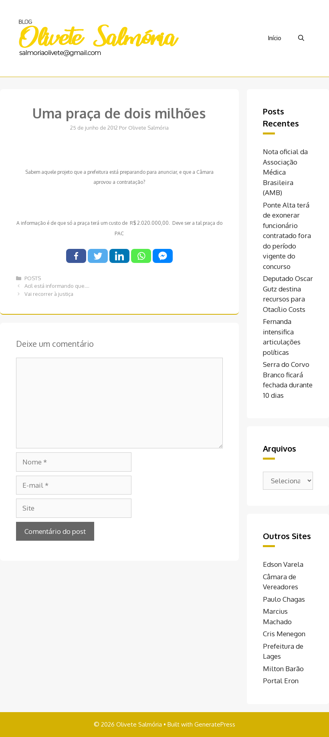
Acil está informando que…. (56, 286)
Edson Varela (283, 564)
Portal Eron (281, 680)
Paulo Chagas (284, 599)
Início (274, 38)
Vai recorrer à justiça (48, 294)
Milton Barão (283, 668)
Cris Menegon (284, 633)
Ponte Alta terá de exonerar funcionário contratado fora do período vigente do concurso (287, 236)
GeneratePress (214, 724)
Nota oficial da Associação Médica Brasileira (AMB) (285, 172)
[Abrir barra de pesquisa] (301, 38)
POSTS (32, 278)
